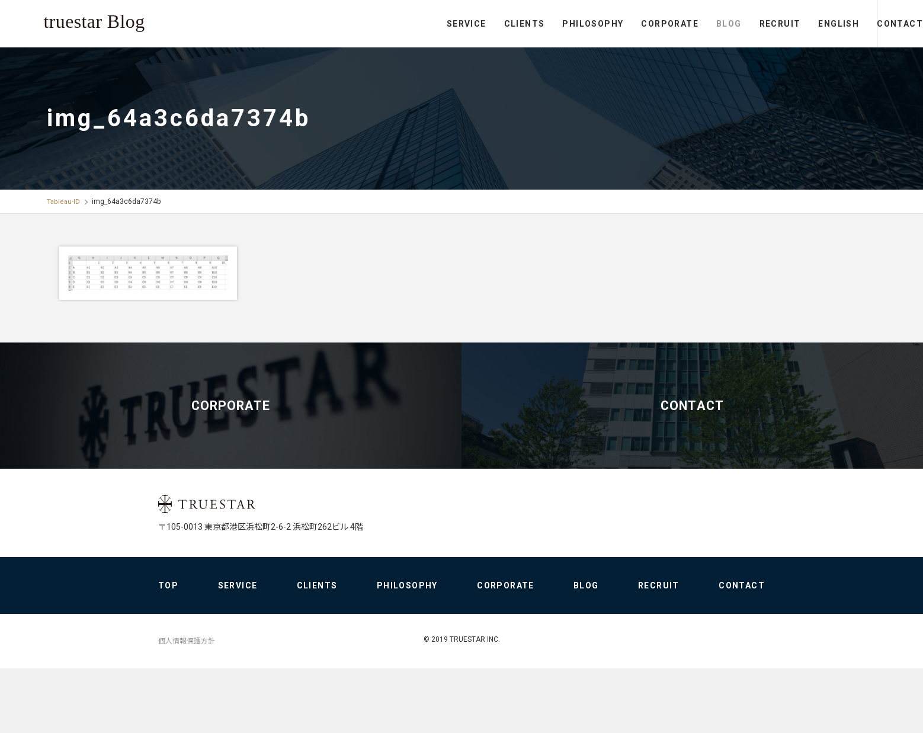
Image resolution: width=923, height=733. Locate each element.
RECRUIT (731, 23)
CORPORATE (621, 23)
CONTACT (876, 23)
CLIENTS (475, 23)
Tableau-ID (64, 201)
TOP (168, 650)
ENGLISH (790, 23)
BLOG (680, 23)
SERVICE (418, 23)
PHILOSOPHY (544, 23)
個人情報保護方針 (186, 705)
